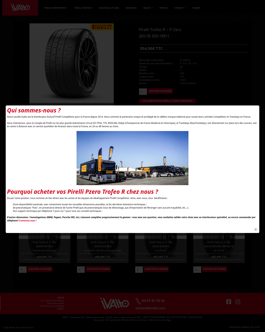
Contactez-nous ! (27, 220)
